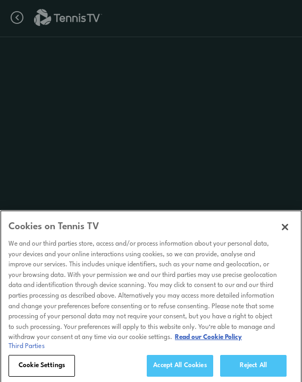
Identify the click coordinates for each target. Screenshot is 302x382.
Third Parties (27, 348)
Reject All (253, 367)
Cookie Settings (42, 367)
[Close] (285, 229)
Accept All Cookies (179, 367)
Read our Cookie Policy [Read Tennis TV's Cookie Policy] (208, 339)
